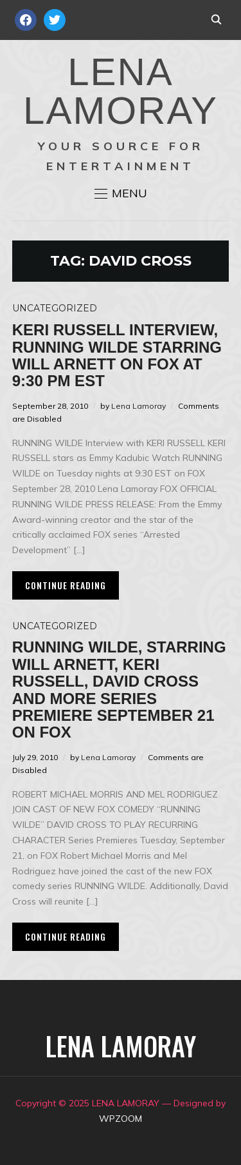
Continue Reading (65, 585)
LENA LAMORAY (120, 91)
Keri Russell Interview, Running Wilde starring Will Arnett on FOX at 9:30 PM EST (117, 355)
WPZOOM (120, 1118)
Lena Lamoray (138, 406)
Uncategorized (54, 308)
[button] (120, 193)
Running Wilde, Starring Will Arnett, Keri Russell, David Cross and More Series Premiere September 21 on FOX (119, 689)
